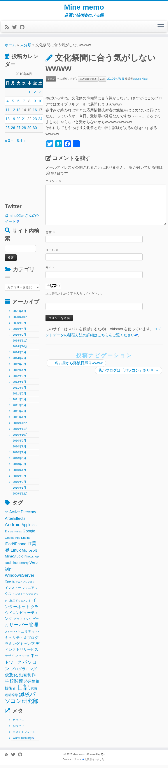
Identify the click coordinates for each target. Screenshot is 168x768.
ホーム (10, 48)
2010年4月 (19, 473)
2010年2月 (19, 485)
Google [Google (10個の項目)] (29, 534)
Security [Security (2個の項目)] (23, 566)
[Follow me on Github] (23, 30)
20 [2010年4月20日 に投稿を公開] (18, 122)
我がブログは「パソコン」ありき (128, 374)
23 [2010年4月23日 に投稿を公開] (35, 122)
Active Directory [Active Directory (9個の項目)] (22, 515)
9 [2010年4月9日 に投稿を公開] (35, 104)
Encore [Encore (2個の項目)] (9, 534)
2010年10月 (20, 438)
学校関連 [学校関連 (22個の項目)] (14, 684)
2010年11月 (20, 432)
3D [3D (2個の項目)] (6, 515)
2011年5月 (19, 396)
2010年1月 (19, 491)
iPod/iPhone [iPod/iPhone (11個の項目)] (15, 547)
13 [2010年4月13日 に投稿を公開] (18, 113)
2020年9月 (19, 326)
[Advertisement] (32, 174)
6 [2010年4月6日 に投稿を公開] (18, 104)
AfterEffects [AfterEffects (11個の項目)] (15, 521)
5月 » (21, 144)
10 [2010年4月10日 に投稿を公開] (40, 104)
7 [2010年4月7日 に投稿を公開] (24, 104)
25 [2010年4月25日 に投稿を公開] (7, 131)
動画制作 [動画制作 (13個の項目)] (27, 678)
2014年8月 (19, 355)
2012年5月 (19, 367)
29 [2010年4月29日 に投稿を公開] (29, 131)
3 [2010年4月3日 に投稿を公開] (40, 95)
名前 (51, 235)
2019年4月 (19, 332)
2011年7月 (19, 390)
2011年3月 (19, 408)
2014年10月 (20, 349)
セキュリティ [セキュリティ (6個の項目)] (24, 635)
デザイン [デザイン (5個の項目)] (11, 659)
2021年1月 (19, 314)
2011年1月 (19, 420)
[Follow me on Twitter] (16, 30)
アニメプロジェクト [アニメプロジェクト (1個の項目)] (26, 585)
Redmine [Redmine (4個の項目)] (11, 566)
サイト (50, 271)
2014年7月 (19, 361)
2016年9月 (19, 338)
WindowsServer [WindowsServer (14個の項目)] (19, 578)
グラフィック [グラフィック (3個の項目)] (22, 622)
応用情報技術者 (88, 82)
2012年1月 (19, 385)
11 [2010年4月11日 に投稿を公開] (7, 113)
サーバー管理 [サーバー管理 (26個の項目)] (23, 628)
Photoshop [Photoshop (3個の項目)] (31, 559)
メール (52, 253)
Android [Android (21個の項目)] (13, 527)
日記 (102, 82)
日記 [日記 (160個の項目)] (23, 690)
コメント (54, 184)
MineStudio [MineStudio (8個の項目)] (14, 559)
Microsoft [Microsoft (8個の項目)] (29, 554)
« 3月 (9, 144)
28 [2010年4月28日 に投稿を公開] (24, 131)
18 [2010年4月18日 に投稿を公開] (7, 122)
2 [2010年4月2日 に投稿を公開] (35, 95)
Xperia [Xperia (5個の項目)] (9, 584)
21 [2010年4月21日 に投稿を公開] (24, 122)
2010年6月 (19, 461)
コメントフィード (24, 735)
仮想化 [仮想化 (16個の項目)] (11, 678)
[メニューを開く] (161, 30)
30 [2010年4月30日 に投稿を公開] (35, 131)
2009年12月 (20, 496)
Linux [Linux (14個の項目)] (16, 553)
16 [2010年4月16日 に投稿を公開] (35, 113)
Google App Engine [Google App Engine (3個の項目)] (17, 541)
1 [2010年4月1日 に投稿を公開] (29, 95)
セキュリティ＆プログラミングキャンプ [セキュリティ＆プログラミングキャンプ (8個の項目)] (22, 641)
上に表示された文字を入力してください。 (75, 297)
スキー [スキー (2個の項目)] (9, 635)
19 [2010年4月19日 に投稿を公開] (13, 122)
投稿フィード (21, 729)
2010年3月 (19, 479)
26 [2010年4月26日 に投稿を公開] (13, 131)
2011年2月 (19, 414)
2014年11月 (20, 343)
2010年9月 (19, 443)
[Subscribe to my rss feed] (8, 30)
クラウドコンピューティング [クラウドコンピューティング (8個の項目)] (21, 616)
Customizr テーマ (72, 762)
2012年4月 (19, 373)
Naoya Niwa (140, 81)
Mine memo (84, 9)
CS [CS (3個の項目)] (34, 528)
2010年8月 (19, 449)
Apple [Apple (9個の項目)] (27, 528)
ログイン (18, 723)
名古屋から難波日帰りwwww (76, 366)
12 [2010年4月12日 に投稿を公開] (13, 113)
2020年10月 (20, 320)
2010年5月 (19, 467)
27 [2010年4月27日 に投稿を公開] (18, 131)
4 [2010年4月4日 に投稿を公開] (8, 104)
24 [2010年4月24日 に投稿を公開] (40, 122)
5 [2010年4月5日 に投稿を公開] (13, 104)
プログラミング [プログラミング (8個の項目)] (24, 672)
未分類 (25, 48)
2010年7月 (19, 455)
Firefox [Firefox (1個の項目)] (18, 535)
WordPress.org (22, 741)
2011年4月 (19, 402)
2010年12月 (20, 426)
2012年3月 (19, 379)
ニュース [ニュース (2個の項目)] (24, 659)
